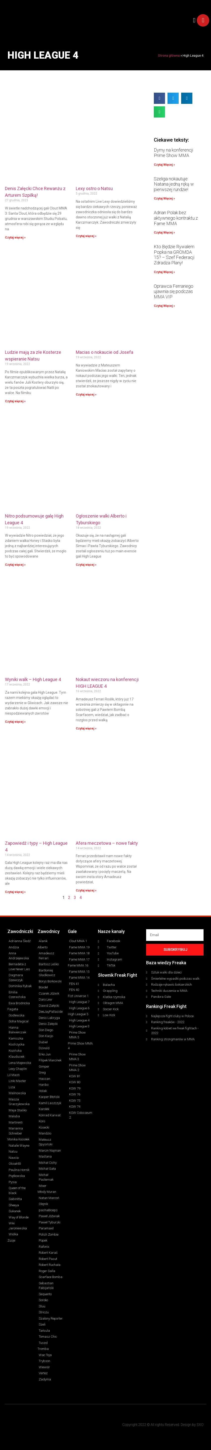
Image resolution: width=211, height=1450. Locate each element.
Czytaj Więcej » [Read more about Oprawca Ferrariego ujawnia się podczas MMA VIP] (164, 306)
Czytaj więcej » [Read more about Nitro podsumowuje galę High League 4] (15, 564)
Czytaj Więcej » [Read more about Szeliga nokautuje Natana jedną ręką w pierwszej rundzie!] (164, 198)
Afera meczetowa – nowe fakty (107, 843)
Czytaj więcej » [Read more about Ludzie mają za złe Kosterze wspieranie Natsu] (15, 401)
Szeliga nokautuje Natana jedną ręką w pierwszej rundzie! (174, 184)
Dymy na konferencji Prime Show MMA (173, 152)
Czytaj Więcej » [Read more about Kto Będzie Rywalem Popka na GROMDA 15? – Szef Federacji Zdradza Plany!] (164, 272)
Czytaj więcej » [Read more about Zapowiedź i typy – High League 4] (15, 892)
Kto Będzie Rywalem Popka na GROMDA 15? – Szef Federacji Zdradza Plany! (174, 254)
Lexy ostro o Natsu (94, 188)
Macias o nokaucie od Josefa (104, 352)
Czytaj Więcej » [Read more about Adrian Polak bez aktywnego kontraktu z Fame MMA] (164, 232)
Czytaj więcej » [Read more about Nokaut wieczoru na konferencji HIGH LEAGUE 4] (86, 728)
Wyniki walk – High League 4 (33, 679)
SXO (200, 1425)
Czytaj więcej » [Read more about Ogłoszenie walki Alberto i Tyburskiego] (86, 564)
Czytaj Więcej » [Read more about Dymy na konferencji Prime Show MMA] (164, 164)
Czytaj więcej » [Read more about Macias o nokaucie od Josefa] (86, 394)
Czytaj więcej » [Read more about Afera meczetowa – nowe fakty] (86, 890)
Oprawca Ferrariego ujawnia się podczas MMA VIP (173, 291)
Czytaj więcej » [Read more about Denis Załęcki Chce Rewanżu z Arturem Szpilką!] (15, 237)
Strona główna (169, 55)
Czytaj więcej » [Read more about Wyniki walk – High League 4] (15, 722)
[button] (194, 20)
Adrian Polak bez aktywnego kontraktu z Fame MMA (176, 218)
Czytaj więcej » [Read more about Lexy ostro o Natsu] (86, 236)
